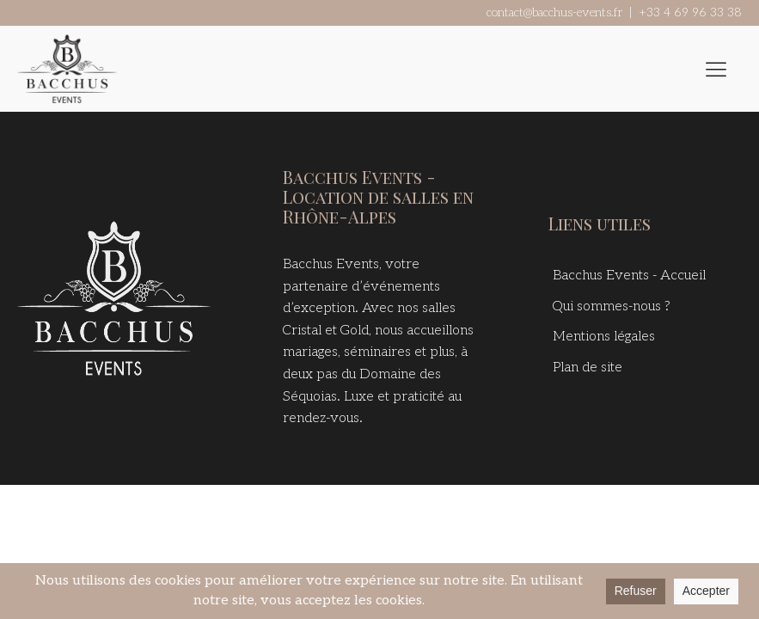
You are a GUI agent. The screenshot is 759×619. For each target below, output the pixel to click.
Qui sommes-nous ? (611, 306)
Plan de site (587, 367)
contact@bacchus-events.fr (554, 12)
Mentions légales (604, 336)
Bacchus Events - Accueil (629, 275)
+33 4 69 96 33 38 (690, 12)
